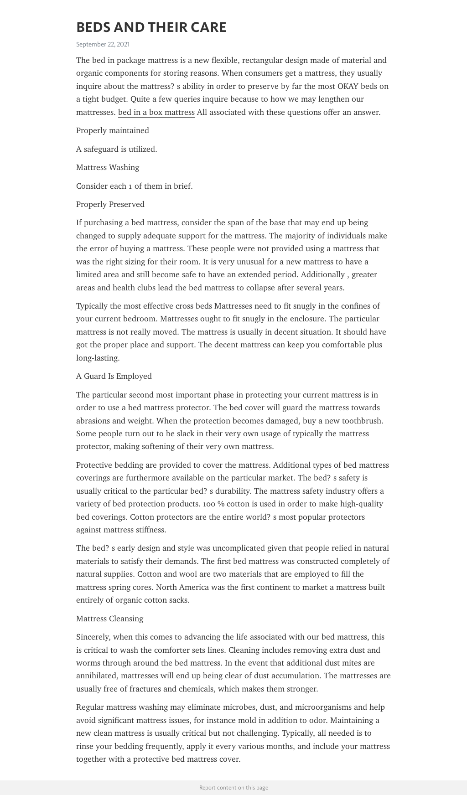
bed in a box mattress (156, 112)
